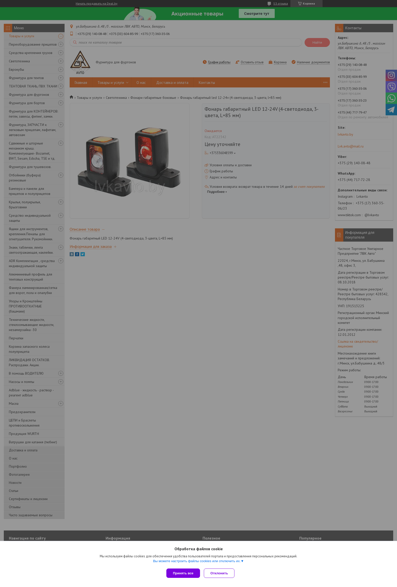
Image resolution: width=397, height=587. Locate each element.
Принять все (183, 573)
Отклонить (220, 573)
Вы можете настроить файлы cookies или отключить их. (197, 562)
